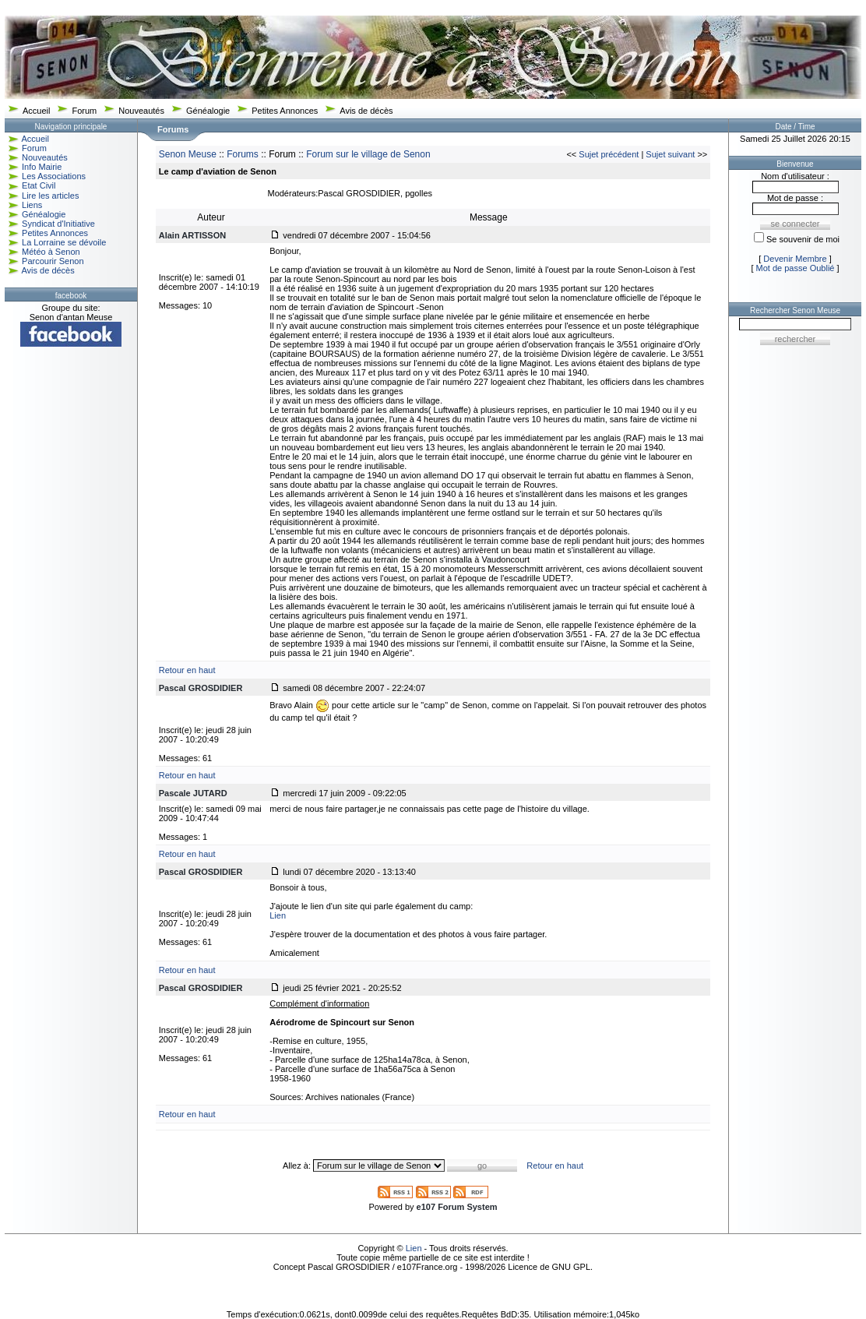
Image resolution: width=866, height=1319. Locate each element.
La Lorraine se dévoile (64, 242)
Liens (32, 205)
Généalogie (208, 110)
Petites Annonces (285, 110)
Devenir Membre (794, 258)
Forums (243, 154)
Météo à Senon (51, 251)
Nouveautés (141, 110)
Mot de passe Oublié (795, 268)
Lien (277, 915)
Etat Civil (38, 185)
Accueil (36, 110)
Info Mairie (42, 166)
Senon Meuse (187, 154)
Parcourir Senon (53, 261)
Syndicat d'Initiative (58, 223)
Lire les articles (50, 195)
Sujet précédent (609, 154)
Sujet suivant (670, 154)
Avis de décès (366, 110)
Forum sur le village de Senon (368, 154)
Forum (84, 110)
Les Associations (54, 176)
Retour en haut (187, 670)
